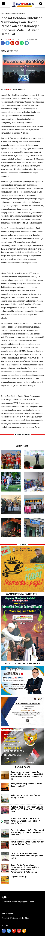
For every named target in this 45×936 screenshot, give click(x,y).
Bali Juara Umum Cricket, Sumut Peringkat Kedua (25, 796)
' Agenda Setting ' (18, 876)
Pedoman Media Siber (19, 918)
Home (2, 13)
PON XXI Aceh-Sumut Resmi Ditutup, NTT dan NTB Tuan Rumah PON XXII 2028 (27, 809)
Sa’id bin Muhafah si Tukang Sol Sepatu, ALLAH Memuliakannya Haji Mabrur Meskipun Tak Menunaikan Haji (26, 775)
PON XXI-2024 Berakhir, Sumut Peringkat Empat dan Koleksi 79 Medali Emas (25, 820)
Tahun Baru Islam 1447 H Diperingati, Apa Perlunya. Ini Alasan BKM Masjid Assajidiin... (27, 832)
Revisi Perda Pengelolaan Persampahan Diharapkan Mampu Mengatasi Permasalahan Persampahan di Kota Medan (25, 868)
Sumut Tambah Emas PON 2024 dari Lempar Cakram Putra (27, 843)
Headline (15, 13)
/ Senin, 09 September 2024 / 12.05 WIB (24, 40)
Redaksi (5, 918)
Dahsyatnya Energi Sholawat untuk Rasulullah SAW (26, 784)
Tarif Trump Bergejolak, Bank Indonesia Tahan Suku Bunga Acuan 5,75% (26, 855)
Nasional (22, 13)
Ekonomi (8, 13)
